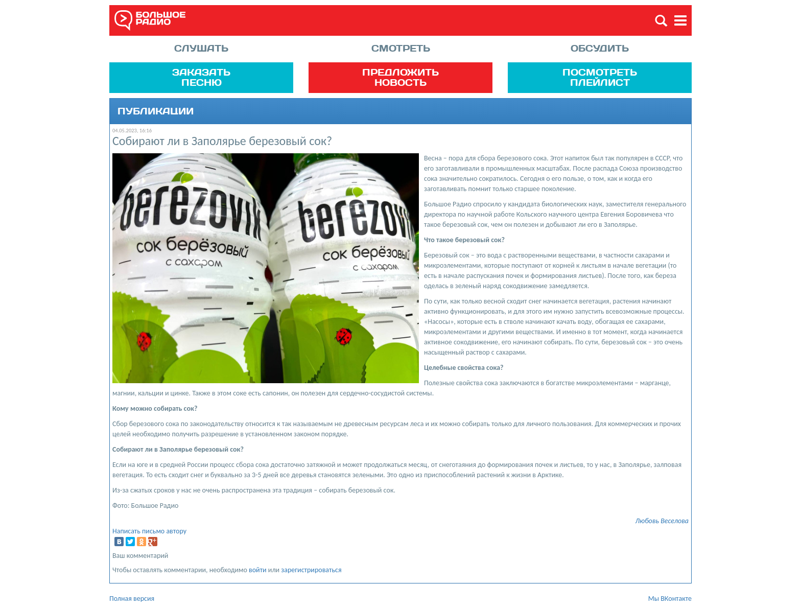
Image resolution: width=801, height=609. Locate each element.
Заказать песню (201, 77)
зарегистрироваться (311, 570)
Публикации (155, 111)
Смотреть (400, 48)
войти (258, 570)
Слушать (201, 48)
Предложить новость (400, 77)
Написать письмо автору (149, 531)
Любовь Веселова (662, 521)
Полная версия (131, 598)
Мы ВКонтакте (670, 598)
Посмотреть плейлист (599, 77)
